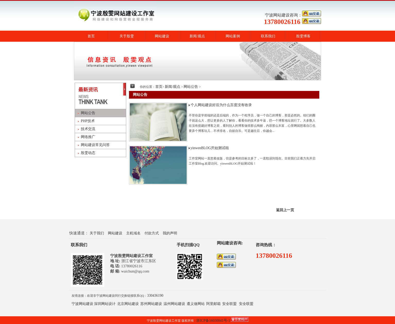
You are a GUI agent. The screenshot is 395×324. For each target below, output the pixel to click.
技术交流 (88, 129)
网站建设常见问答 (95, 145)
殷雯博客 (303, 36)
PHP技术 (88, 121)
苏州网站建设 (151, 304)
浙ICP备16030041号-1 (213, 320)
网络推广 (88, 137)
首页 (91, 36)
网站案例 (233, 36)
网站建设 (162, 36)
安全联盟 (229, 304)
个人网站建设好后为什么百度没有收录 (221, 105)
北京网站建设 (128, 304)
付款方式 (151, 233)
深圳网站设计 (105, 304)
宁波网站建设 (82, 304)
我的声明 (170, 233)
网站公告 (88, 113)
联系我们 (268, 36)
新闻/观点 (197, 36)
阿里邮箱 (213, 304)
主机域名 (133, 233)
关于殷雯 (126, 36)
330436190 (155, 295)
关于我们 (97, 233)
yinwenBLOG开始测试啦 (210, 148)
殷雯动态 (88, 153)
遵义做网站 (196, 304)
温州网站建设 (174, 304)
